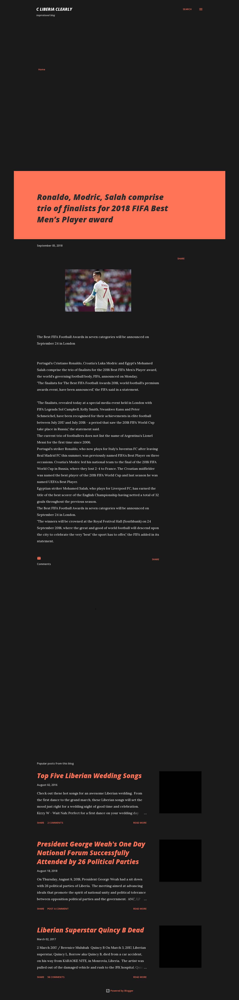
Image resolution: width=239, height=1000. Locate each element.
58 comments (55, 977)
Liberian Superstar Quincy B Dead (90, 929)
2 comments (55, 822)
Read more (140, 822)
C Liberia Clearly (54, 9)
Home (41, 69)
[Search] (187, 9)
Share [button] (181, 258)
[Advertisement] (119, 42)
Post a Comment (58, 908)
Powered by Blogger (119, 990)
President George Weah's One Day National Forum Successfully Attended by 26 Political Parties (91, 852)
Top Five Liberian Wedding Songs (89, 775)
